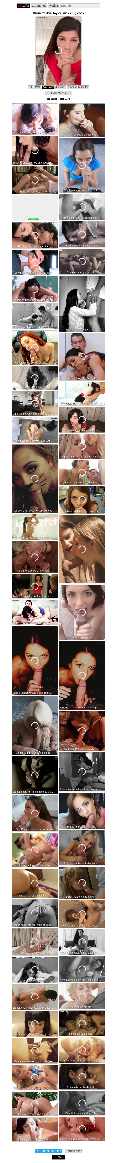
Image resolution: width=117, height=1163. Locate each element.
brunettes (83, 87)
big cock (60, 87)
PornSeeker (74, 1151)
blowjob (72, 87)
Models (54, 5)
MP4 (37, 87)
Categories (39, 5)
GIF (30, 87)
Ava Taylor (48, 87)
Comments (58, 93)
